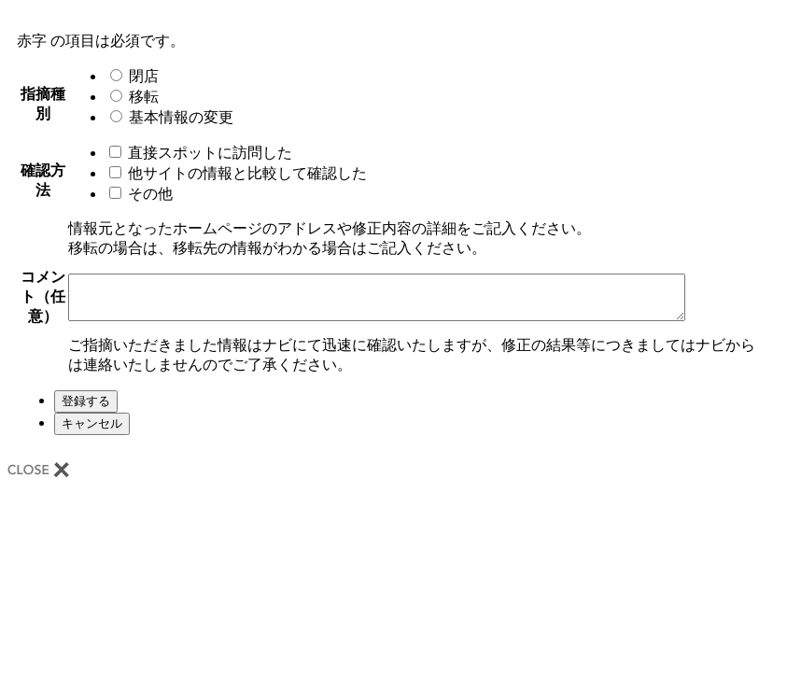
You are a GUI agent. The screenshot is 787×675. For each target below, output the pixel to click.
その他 (136, 194)
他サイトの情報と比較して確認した (233, 173)
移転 (130, 97)
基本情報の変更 (167, 117)
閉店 (130, 76)
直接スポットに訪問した (196, 153)
